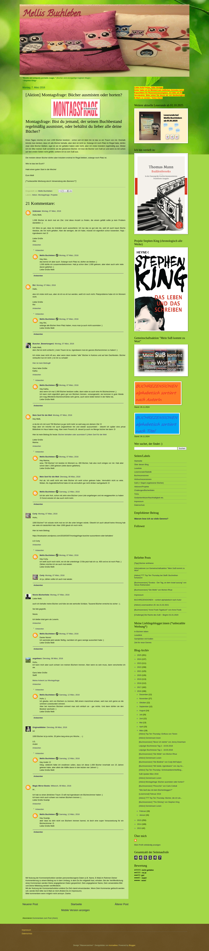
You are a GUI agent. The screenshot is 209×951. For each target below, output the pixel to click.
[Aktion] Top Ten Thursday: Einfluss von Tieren (158, 734)
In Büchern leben (141, 631)
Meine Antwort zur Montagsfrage (46, 680)
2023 (139, 663)
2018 (139, 683)
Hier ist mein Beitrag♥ (42, 363)
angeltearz (37, 658)
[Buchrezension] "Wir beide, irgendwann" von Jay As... (161, 766)
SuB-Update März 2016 (148, 774)
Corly (35, 514)
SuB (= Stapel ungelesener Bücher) (149, 483)
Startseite (76, 904)
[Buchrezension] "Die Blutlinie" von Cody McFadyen (160, 762)
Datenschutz (139, 505)
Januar (142, 815)
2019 (139, 679)
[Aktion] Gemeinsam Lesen (150, 758)
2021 (139, 671)
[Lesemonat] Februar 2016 (150, 794)
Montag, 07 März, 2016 (51, 211)
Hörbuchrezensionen (143, 479)
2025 (139, 655)
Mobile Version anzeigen (75, 910)
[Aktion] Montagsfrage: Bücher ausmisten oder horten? (161, 782)
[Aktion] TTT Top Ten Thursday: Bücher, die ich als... (160, 798)
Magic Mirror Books (41, 786)
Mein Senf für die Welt (42, 415)
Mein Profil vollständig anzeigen (147, 845)
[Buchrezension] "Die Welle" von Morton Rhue (153, 590)
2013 (139, 828)
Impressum (139, 501)
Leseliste (138, 468)
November (143, 698)
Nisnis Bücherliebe (41, 595)
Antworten (37, 245)
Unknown (37, 211)
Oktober (142, 702)
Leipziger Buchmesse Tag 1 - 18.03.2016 (156, 750)
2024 (139, 659)
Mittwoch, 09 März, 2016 (61, 786)
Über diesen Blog (141, 464)
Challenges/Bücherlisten (144, 490)
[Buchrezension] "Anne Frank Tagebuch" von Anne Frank (157, 610)
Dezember (143, 694)
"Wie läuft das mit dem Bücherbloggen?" (155, 790)
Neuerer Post (30, 904)
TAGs (136, 494)
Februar (142, 811)
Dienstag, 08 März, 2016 (70, 477)
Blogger (132, 945)
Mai (141, 722)
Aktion (34, 195)
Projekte (54, 195)
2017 (139, 687)
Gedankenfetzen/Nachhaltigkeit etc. (149, 498)
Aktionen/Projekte (141, 487)
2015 (139, 820)
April (141, 727)
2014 (139, 824)
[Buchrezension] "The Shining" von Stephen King (159, 802)
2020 (139, 675)
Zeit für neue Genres (142, 642)
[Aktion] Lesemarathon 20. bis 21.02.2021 (151, 605)
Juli (141, 715)
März (141, 730)
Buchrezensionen (141, 475)
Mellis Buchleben (51, 14)
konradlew (113, 945)
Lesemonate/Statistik (143, 472)
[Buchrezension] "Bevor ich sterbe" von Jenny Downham (162, 742)
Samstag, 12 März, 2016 (69, 492)
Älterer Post (121, 904)
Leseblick (138, 635)
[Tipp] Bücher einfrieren (144, 563)
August (142, 710)
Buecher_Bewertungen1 (43, 344)
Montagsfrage (44, 195)
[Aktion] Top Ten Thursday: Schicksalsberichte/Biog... (161, 770)
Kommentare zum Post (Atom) (45, 918)
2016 (139, 691)
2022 (139, 667)
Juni (141, 718)
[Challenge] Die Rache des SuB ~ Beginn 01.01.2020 (156, 615)
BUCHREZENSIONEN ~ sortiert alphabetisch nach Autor (157, 600)
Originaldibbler (39, 727)
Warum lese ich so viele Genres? (151, 518)
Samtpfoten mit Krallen (143, 639)
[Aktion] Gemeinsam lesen (150, 738)
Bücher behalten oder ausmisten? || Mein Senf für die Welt (82, 434)
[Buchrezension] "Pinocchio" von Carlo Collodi (158, 786)
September (144, 706)
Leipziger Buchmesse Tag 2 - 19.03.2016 (156, 746)
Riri (34, 285)
